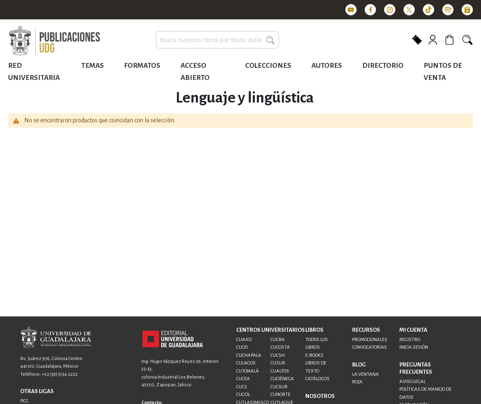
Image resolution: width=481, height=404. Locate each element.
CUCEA (243, 378)
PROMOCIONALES (369, 339)
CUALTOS (280, 371)
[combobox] (217, 39)
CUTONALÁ (247, 371)
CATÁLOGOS (317, 378)
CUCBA (278, 339)
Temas (92, 65)
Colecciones (268, 65)
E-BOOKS (314, 355)
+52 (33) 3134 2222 (60, 374)
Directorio (382, 65)
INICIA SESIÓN (413, 347)
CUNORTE (280, 394)
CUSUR (278, 363)
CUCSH (278, 355)
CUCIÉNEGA (282, 378)
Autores (326, 65)
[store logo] (54, 41)
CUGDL (243, 394)
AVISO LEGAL (412, 381)
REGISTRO (409, 339)
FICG (24, 401)
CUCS (241, 386)
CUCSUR (279, 386)
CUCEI (242, 347)
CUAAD (244, 339)
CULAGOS (246, 363)
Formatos (142, 65)
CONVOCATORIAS (369, 347)
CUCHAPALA (248, 355)
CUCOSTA (280, 347)
